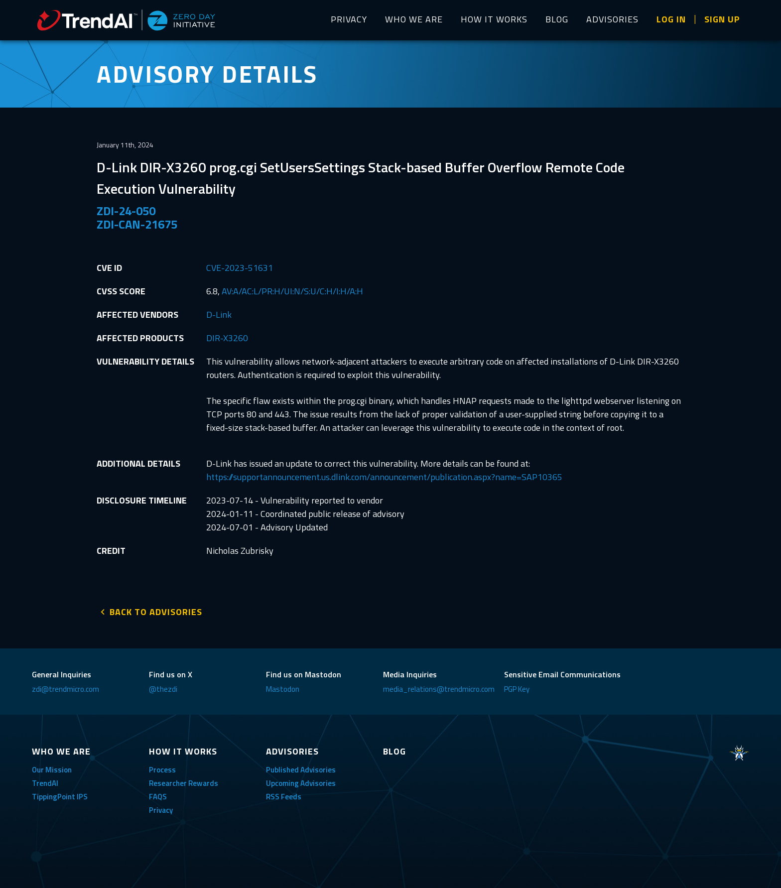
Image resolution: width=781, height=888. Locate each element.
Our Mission (52, 768)
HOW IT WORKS (494, 19)
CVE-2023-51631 (239, 267)
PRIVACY (349, 19)
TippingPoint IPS (60, 795)
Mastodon (282, 688)
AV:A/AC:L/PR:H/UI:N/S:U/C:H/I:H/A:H (292, 291)
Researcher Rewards (183, 782)
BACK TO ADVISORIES (156, 611)
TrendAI (45, 782)
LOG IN (671, 19)
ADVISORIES (612, 19)
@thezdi (163, 688)
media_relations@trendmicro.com (439, 688)
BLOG (556, 19)
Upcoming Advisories (301, 782)
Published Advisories (301, 768)
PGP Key (516, 688)
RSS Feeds (283, 795)
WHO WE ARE (414, 19)
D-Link (219, 314)
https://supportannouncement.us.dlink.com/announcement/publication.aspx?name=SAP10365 (384, 477)
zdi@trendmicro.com (65, 688)
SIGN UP (722, 19)
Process (162, 768)
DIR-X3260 (227, 338)
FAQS (158, 795)
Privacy (161, 809)
